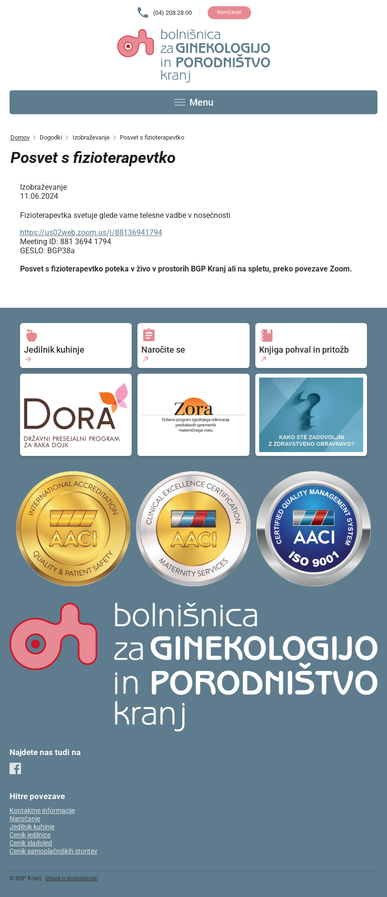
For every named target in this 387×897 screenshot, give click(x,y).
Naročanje (229, 12)
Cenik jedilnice (30, 835)
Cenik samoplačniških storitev (53, 851)
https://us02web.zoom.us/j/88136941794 (91, 232)
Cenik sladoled (31, 843)
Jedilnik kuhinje (32, 827)
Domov (20, 137)
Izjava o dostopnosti (71, 878)
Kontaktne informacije (42, 811)
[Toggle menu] (193, 102)
